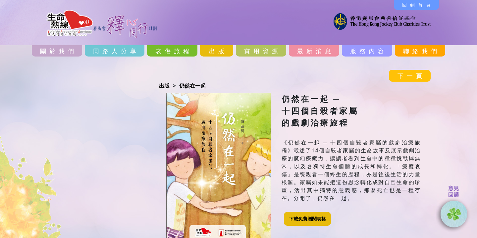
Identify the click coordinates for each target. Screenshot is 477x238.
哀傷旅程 (173, 51)
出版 (218, 51)
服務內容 (368, 51)
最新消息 (315, 51)
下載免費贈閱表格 (307, 219)
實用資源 (262, 51)
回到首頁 (418, 5)
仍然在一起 (192, 85)
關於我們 (58, 51)
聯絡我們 (421, 51)
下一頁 (411, 76)
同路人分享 (116, 51)
